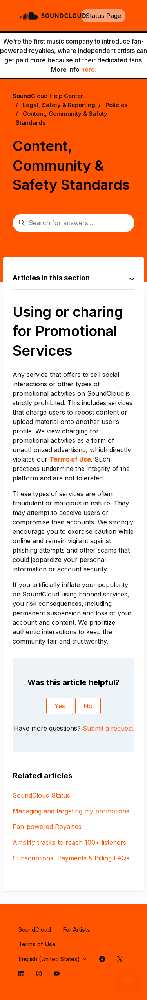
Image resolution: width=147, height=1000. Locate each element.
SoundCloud (34, 929)
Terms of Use (37, 944)
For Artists (76, 929)
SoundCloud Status (41, 795)
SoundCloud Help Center (48, 96)
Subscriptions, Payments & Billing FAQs (71, 858)
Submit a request (108, 728)
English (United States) (52, 959)
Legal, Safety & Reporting (59, 105)
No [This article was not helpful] (88, 706)
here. (88, 69)
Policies (116, 105)
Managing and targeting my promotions (71, 811)
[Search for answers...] (73, 223)
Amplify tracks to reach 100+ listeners (69, 842)
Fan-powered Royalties (47, 827)
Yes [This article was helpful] (59, 706)
